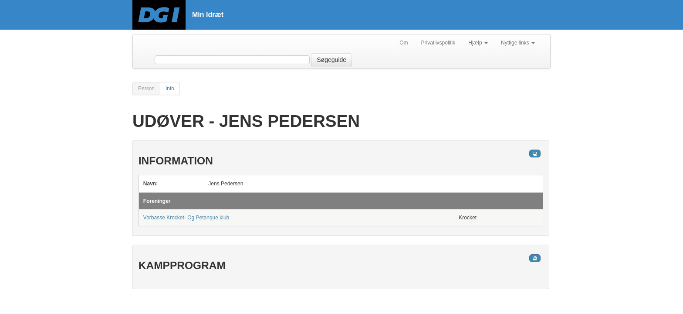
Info (170, 88)
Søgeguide (331, 59)
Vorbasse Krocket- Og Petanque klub (186, 218)
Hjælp (478, 43)
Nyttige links (518, 43)
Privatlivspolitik (438, 43)
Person (146, 88)
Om (403, 43)
